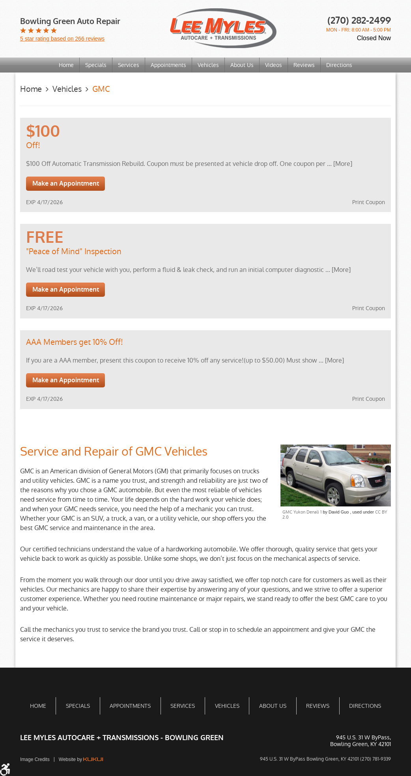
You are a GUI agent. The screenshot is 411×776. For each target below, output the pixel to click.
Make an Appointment (65, 183)
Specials (95, 65)
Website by (81, 759)
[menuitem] (66, 65)
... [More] (338, 163)
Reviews (304, 65)
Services (128, 65)
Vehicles (208, 65)
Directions (339, 65)
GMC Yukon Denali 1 (301, 512)
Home (66, 65)
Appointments (168, 65)
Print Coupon (368, 202)
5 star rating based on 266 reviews (62, 38)
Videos (273, 65)
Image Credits (35, 759)
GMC (101, 89)
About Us (242, 65)
